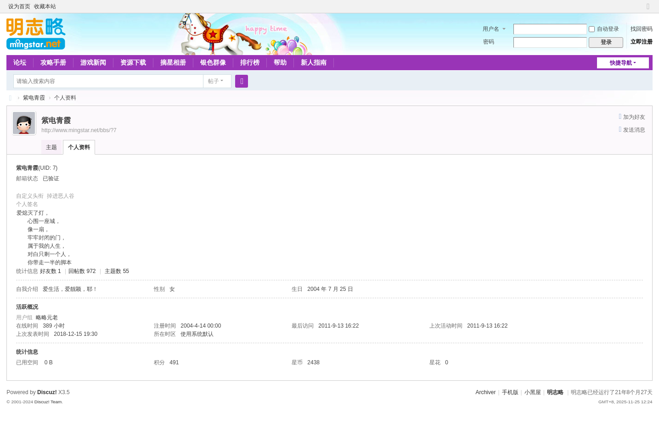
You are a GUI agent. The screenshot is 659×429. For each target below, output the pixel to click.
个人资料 (79, 147)
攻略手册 (53, 62)
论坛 (19, 62)
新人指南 (314, 62)
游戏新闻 (93, 62)
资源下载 (133, 62)
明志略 (555, 392)
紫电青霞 (34, 98)
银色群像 (213, 62)
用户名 (491, 29)
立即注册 (642, 42)
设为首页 (19, 6)
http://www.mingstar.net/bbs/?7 (78, 130)
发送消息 (634, 130)
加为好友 (634, 117)
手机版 (510, 392)
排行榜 (249, 62)
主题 (51, 147)
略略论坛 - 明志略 (10, 98)
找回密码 (642, 29)
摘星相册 (173, 62)
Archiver (485, 392)
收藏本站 (45, 6)
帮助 (280, 62)
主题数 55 (117, 271)
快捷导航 (621, 63)
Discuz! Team (48, 401)
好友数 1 (50, 271)
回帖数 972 (82, 271)
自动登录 (604, 29)
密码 (488, 42)
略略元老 (47, 317)
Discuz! (47, 392)
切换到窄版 (648, 10)
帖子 (213, 81)
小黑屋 (532, 392)
